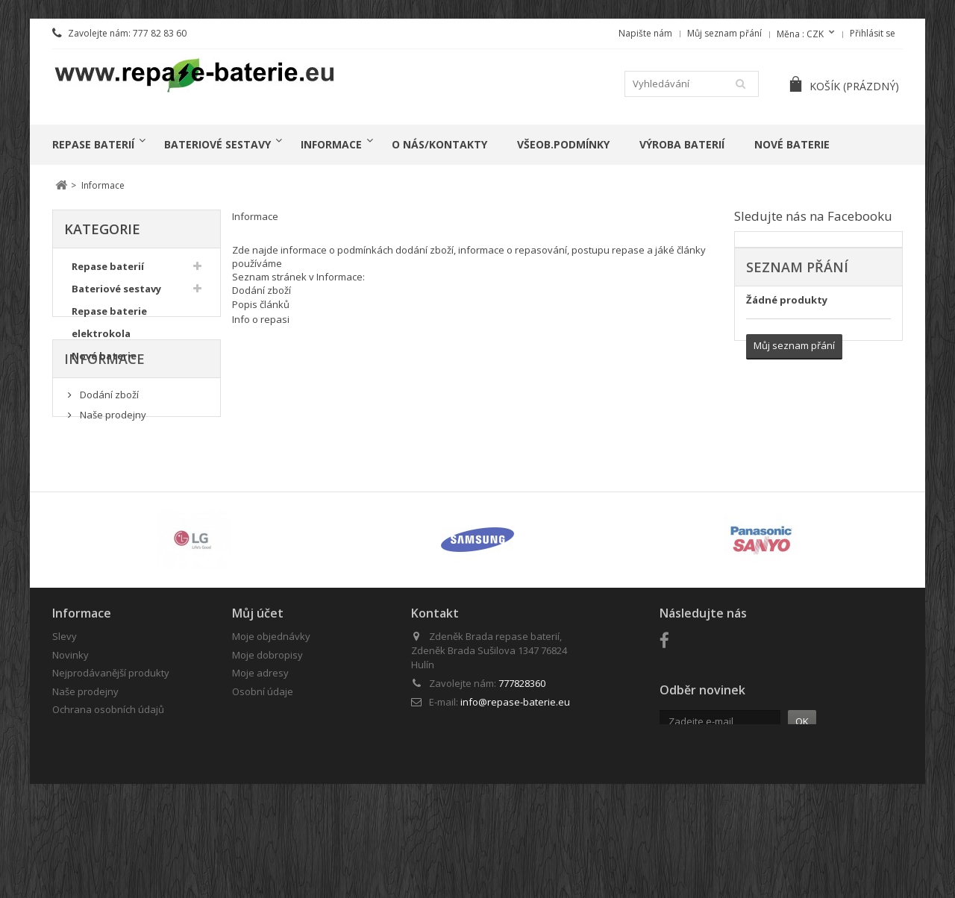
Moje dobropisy (267, 740)
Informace (331, 144)
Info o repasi (260, 319)
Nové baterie (792, 144)
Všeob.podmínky (563, 144)
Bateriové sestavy (217, 144)
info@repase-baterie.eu (515, 787)
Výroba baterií (681, 144)
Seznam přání (797, 267)
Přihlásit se (872, 33)
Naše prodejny (112, 480)
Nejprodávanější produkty (110, 758)
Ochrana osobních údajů (108, 795)
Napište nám (645, 33)
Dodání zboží (108, 459)
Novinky (70, 740)
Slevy (64, 722)
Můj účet (258, 699)
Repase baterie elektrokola (109, 327)
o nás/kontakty (439, 144)
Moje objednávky (271, 722)
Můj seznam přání (724, 33)
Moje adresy (260, 758)
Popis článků (260, 304)
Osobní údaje (262, 777)
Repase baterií (93, 144)
